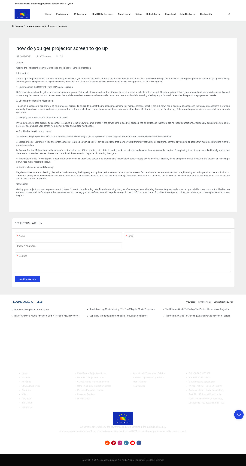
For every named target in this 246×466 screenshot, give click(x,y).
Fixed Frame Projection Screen (92, 373)
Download (26, 398)
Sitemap (159, 460)
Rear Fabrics (139, 386)
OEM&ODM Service (31, 386)
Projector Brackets (86, 394)
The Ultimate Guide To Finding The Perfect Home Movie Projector (197, 309)
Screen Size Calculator (223, 302)
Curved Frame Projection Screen (93, 381)
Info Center (27, 402)
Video (24, 394)
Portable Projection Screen (90, 390)
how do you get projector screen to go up (47, 26)
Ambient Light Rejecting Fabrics (148, 377)
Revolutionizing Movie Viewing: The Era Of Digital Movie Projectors (122, 309)
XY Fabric (26, 381)
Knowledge (190, 302)
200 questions (204, 302)
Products (26, 377)
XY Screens (17, 26)
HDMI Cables (83, 398)
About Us (26, 390)
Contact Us (27, 407)
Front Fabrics (139, 381)
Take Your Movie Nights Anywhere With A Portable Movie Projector (46, 315)
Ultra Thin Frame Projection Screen (94, 386)
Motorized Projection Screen (91, 377)
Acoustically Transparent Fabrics (149, 373)
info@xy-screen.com (205, 381)
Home (25, 373)
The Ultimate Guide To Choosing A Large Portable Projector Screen (198, 315)
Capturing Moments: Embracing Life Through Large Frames (119, 315)
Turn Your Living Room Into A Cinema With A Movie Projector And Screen (31, 309)
